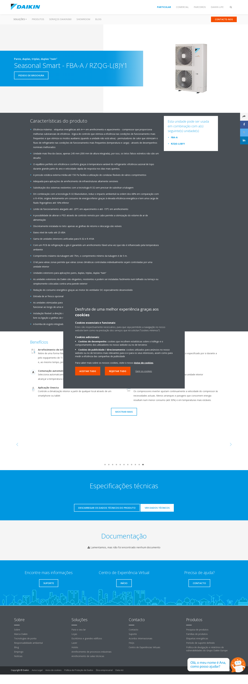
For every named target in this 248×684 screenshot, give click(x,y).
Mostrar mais (124, 411)
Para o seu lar (78, 629)
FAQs (131, 642)
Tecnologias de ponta (25, 638)
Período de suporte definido (200, 642)
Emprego (18, 651)
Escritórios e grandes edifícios (86, 638)
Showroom (83, 19)
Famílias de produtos (197, 634)
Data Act (119, 670)
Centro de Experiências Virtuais (144, 647)
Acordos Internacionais (140, 638)
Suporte (133, 634)
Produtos (38, 19)
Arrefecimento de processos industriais (91, 651)
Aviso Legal (37, 670)
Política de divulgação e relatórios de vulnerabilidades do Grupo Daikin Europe (207, 649)
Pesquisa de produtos (197, 629)
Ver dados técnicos (157, 507)
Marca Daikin (21, 634)
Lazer (74, 642)
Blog (98, 19)
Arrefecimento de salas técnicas (87, 656)
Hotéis (74, 647)
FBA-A (174, 137)
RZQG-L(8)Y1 (178, 143)
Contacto (133, 629)
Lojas (74, 634)
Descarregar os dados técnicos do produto (107, 507)
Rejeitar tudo (117, 371)
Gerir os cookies (143, 371)
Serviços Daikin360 (60, 19)
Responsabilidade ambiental (28, 642)
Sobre (17, 629)
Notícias (18, 656)
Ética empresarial (104, 670)
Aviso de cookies (53, 670)
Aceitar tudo (87, 371)
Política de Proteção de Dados (78, 670)
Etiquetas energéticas (197, 638)
